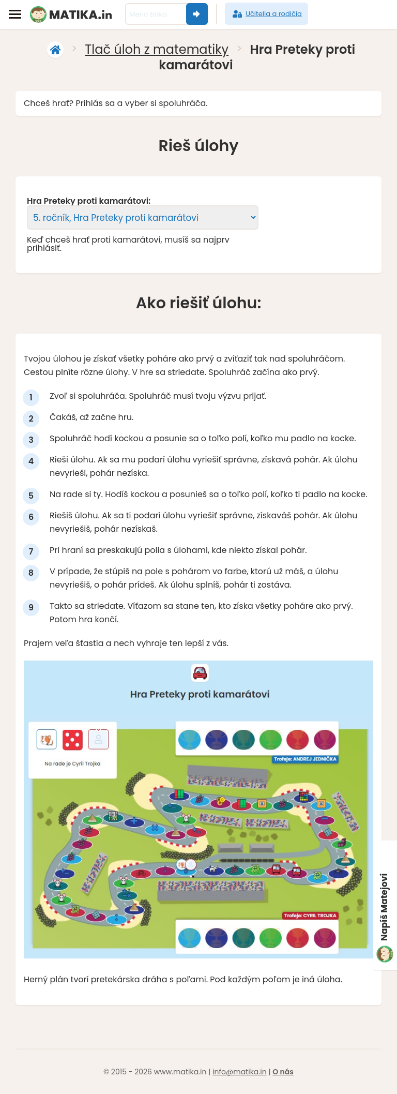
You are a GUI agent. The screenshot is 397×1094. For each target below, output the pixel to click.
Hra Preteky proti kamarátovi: (88, 201)
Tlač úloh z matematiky (156, 49)
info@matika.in (239, 1072)
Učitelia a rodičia (266, 14)
